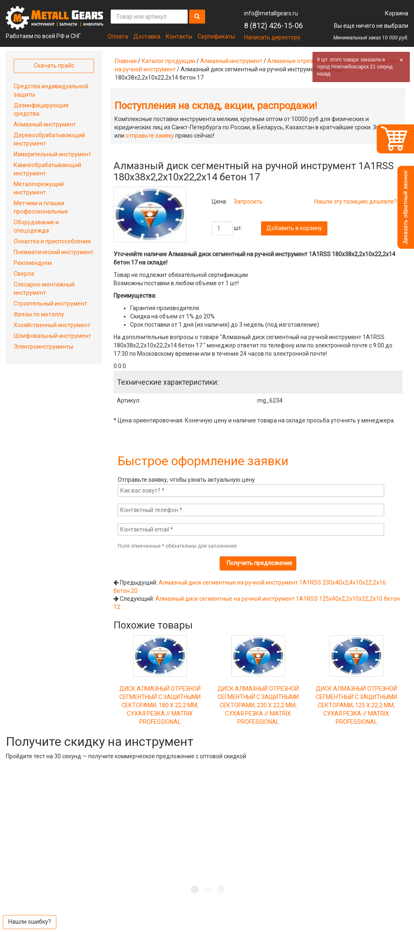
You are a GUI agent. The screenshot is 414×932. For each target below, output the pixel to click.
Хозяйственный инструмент (52, 325)
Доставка (146, 36)
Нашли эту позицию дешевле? (355, 201)
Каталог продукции (168, 61)
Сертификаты (216, 36)
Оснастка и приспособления (52, 241)
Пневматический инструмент (54, 252)
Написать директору (272, 37)
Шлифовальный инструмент (52, 336)
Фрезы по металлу (39, 314)
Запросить (248, 201)
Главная (126, 61)
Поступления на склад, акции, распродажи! (215, 106)
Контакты (179, 36)
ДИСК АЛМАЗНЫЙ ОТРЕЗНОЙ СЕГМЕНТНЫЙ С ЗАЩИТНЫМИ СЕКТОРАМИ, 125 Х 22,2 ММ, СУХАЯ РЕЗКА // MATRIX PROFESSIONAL (356, 690)
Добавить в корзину (294, 228)
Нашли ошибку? (29, 921)
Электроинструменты (43, 346)
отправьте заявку (150, 135)
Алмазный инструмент (231, 61)
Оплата (118, 36)
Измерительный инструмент (52, 154)
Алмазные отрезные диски (304, 61)
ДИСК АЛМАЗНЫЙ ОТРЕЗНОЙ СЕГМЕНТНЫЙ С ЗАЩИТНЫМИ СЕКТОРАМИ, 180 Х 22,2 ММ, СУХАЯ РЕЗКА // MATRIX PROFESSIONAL (160, 690)
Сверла (24, 273)
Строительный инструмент (50, 303)
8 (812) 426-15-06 (273, 25)
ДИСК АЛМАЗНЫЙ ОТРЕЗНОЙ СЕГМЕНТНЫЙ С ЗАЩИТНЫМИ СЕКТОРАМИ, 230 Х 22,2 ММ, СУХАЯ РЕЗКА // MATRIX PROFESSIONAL (258, 690)
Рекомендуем (33, 263)
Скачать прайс (54, 65)
